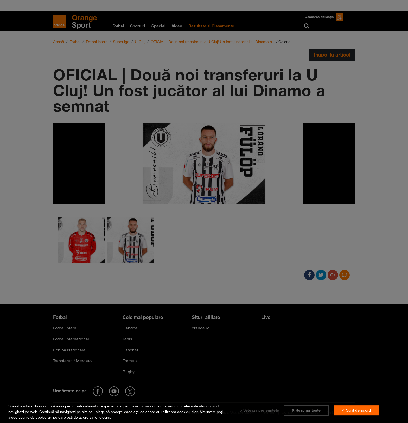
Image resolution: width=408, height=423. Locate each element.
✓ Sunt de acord (356, 410)
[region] (204, 410)
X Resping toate (306, 410)
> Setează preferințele (259, 410)
